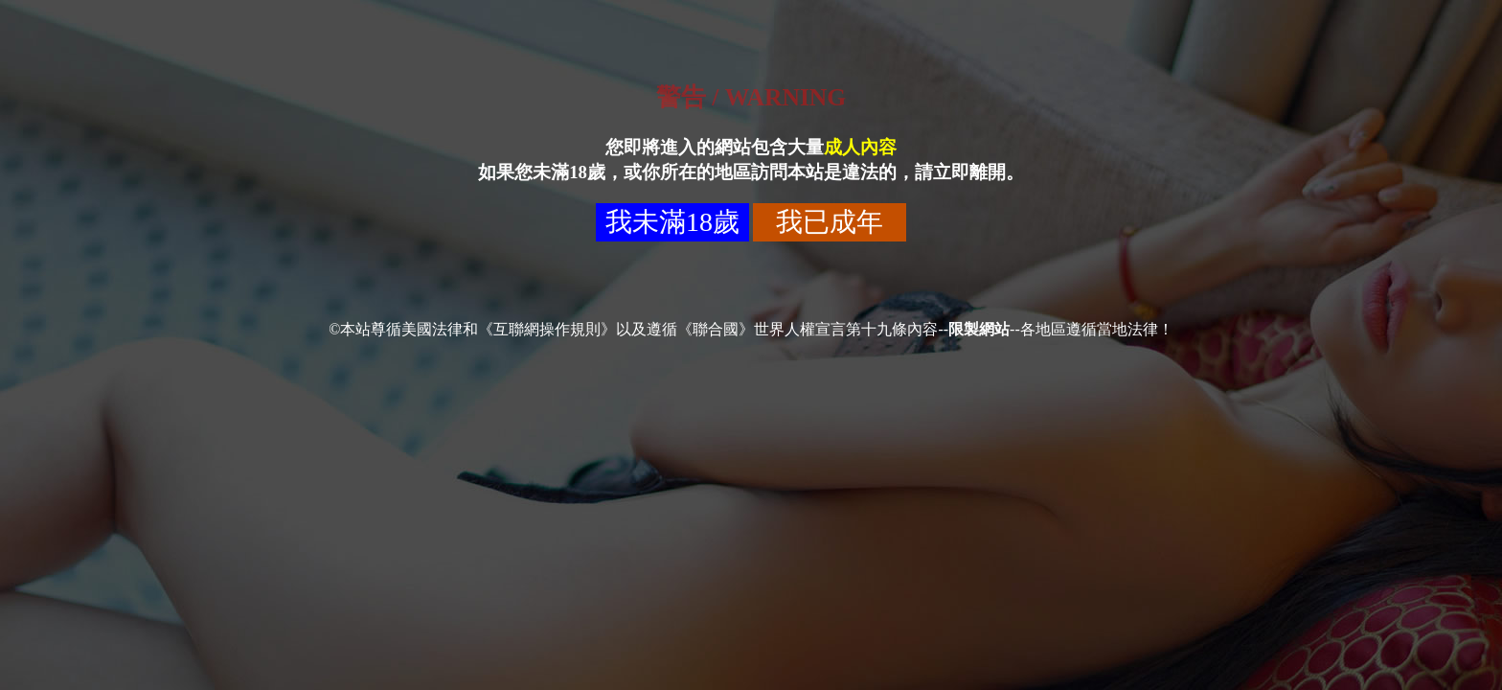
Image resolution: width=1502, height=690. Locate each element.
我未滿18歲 (672, 222)
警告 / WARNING (751, 97)
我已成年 (829, 222)
